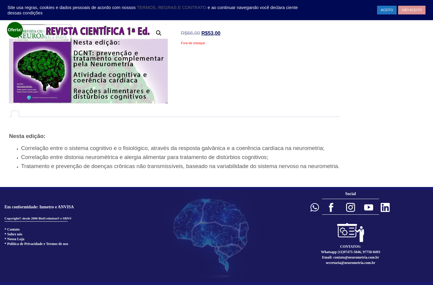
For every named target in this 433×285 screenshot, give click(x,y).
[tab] (15, 114)
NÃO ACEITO (412, 10)
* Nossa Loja (14, 239)
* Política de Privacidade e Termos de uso (36, 244)
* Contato (12, 229)
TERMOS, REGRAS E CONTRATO (172, 7)
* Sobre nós (13, 234)
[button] (315, 207)
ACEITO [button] (387, 10)
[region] (216, 236)
